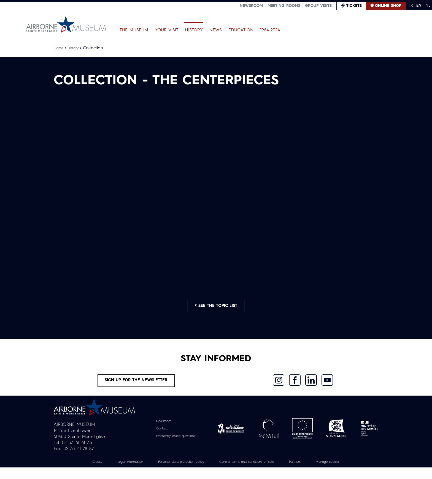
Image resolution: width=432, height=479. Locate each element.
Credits (79, 473)
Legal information (116, 473)
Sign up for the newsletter (136, 390)
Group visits (318, 6)
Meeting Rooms (284, 6)
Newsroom (251, 6)
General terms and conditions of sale (251, 473)
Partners (307, 473)
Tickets (354, 6)
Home (59, 48)
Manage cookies (344, 473)
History (194, 30)
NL (427, 5)
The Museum (134, 30)
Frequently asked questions (176, 447)
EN (419, 5)
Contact (158, 440)
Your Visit (166, 30)
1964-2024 (270, 30)
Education (240, 30)
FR (411, 5)
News (215, 30)
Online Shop (388, 6)
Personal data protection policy (174, 473)
